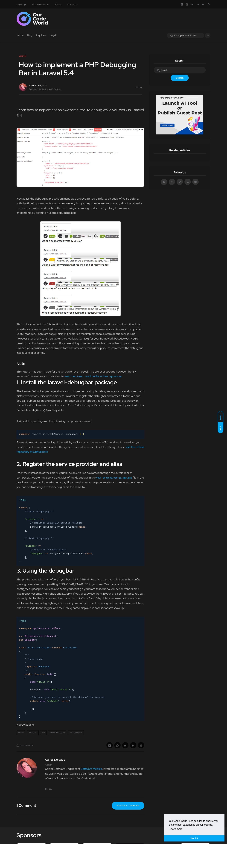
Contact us (72, 4)
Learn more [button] (175, 829)
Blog (29, 35)
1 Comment (26, 805)
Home (20, 35)
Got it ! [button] (194, 838)
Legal (52, 35)
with (21, 4)
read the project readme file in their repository (92, 376)
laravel (20, 732)
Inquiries (41, 35)
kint (43, 732)
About (58, 4)
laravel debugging (57, 732)
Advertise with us (40, 4)
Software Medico (91, 769)
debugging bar (76, 732)
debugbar (33, 732)
